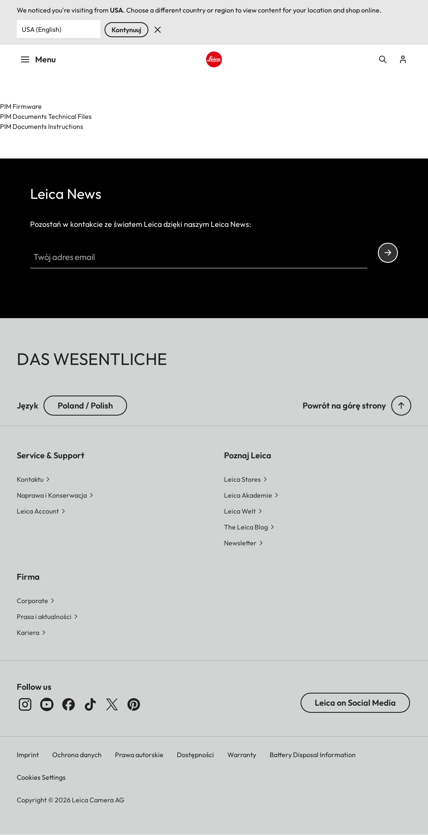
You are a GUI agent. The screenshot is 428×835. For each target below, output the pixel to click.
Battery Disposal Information (313, 754)
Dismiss (158, 30)
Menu (38, 59)
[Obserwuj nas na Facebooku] (68, 704)
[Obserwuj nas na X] (112, 704)
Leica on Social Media (355, 702)
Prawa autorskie (139, 754)
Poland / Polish (85, 405)
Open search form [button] (383, 59)
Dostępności (195, 754)
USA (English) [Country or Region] (41, 29)
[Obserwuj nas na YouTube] (46, 704)
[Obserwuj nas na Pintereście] (133, 704)
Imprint (28, 754)
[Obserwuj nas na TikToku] (90, 704)
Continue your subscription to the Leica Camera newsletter (388, 252)
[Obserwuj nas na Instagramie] (25, 704)
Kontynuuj (126, 30)
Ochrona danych (77, 754)
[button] (401, 406)
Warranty (241, 754)
